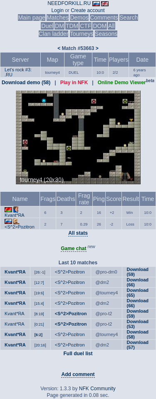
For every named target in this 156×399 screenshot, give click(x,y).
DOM (99, 26)
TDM (72, 26)
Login (57, 10)
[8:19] (39, 314)
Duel (47, 26)
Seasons (106, 33)
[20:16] (40, 345)
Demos (79, 17)
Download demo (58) (26, 82)
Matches (58, 17)
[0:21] (39, 324)
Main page (31, 17)
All (111, 26)
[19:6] (39, 293)
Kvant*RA (15, 215)
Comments (104, 17)
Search (128, 17)
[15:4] (39, 303)
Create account (87, 10)
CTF (85, 26)
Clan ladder (54, 33)
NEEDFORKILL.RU (69, 3)
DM (59, 26)
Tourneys (82, 33)
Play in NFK (74, 82)
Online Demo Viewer (122, 82)
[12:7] (39, 283)
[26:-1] (40, 272)
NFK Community (97, 388)
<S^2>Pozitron (20, 226)
